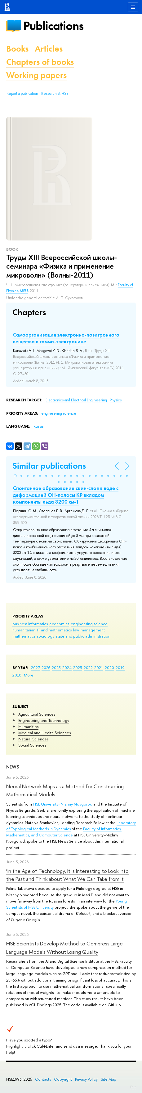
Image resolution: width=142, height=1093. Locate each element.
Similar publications (49, 465)
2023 (77, 667)
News (12, 767)
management (93, 630)
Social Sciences (32, 745)
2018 (16, 675)
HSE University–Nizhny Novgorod (62, 804)
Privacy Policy (86, 1079)
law (76, 630)
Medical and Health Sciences (44, 732)
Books (17, 48)
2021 (98, 667)
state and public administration (83, 636)
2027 (35, 667)
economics (59, 623)
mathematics (23, 636)
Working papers (36, 75)
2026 (46, 667)
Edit (133, 1087)
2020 (109, 667)
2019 (120, 667)
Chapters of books (40, 62)
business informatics (30, 623)
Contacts (43, 1079)
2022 (88, 667)
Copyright (63, 1079)
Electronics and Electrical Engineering (77, 400)
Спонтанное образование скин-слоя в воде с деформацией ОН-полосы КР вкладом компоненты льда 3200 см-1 (65, 495)
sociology (45, 636)
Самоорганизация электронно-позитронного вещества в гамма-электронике (66, 338)
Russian (39, 426)
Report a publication (22, 93)
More (28, 675)
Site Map (108, 1079)
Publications (53, 26)
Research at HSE (54, 93)
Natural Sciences (33, 739)
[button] (15, 476)
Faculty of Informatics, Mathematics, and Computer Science (64, 832)
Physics (116, 400)
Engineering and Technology (43, 720)
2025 (56, 667)
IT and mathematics (54, 630)
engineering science (89, 623)
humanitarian (23, 630)
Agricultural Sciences (36, 714)
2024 (67, 667)
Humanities (28, 726)
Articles (49, 48)
